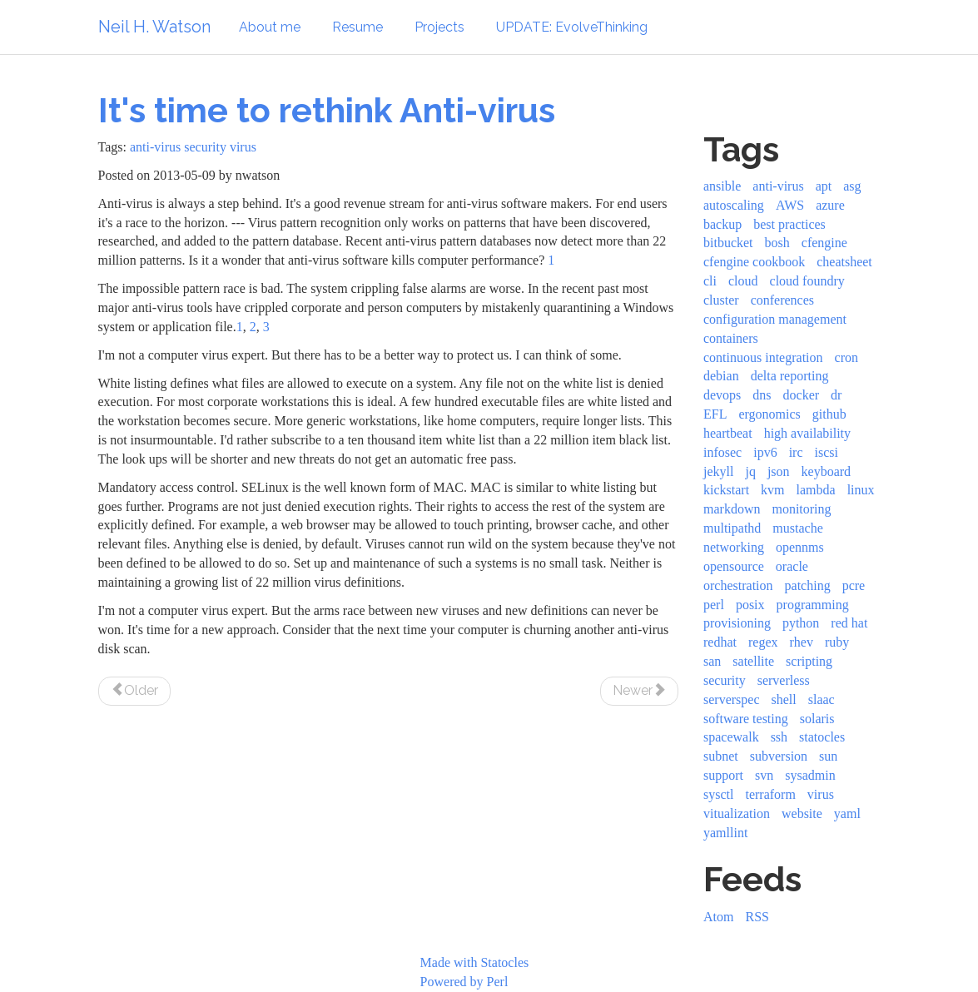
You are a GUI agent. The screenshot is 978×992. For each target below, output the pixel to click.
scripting (809, 661)
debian (721, 376)
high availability (807, 433)
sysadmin (810, 775)
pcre (854, 585)
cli (710, 281)
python (800, 623)
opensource (733, 566)
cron (846, 357)
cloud (743, 281)
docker (801, 395)
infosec (722, 452)
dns (761, 395)
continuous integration (763, 357)
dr (836, 395)
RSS (756, 917)
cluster (721, 300)
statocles (822, 737)
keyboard (826, 471)
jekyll (718, 471)
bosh (777, 243)
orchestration (738, 585)
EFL (715, 414)
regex (763, 642)
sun (828, 756)
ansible (722, 186)
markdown (731, 509)
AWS (790, 205)
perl (713, 605)
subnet (720, 756)
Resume (357, 27)
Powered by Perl (464, 982)
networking (733, 547)
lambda (816, 490)
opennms (800, 547)
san (712, 661)
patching (808, 585)
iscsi (826, 452)
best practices (789, 224)
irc (796, 452)
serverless (783, 680)
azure (830, 205)
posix (750, 605)
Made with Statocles (474, 962)
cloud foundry (807, 281)
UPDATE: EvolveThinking (572, 27)
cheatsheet (844, 262)
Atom (718, 917)
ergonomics (769, 414)
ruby (837, 642)
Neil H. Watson (154, 27)
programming (813, 605)
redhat (720, 642)
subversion (778, 756)
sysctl (718, 794)
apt (824, 186)
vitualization (736, 813)
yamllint (725, 833)
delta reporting (790, 376)
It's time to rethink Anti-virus (326, 110)
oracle (792, 566)
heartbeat (727, 433)
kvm (772, 490)
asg (852, 186)
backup (722, 224)
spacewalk (731, 737)
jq (750, 471)
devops (722, 395)
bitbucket (728, 243)
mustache (797, 528)
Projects (439, 27)
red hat (849, 623)
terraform (770, 794)
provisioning (737, 623)
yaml (847, 813)
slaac (821, 699)
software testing (745, 719)
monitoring (801, 509)
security (205, 147)
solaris (817, 719)
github (829, 414)
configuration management (774, 319)
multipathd (732, 528)
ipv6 (765, 452)
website (802, 813)
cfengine (824, 243)
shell (784, 699)
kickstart (726, 490)
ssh (779, 737)
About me (269, 27)
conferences (782, 300)
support (723, 775)
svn (764, 775)
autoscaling (733, 205)
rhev (801, 642)
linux (861, 490)
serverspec (731, 699)
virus (243, 147)
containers (730, 338)
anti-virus (155, 147)
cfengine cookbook (754, 262)
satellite (753, 661)
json (778, 471)
